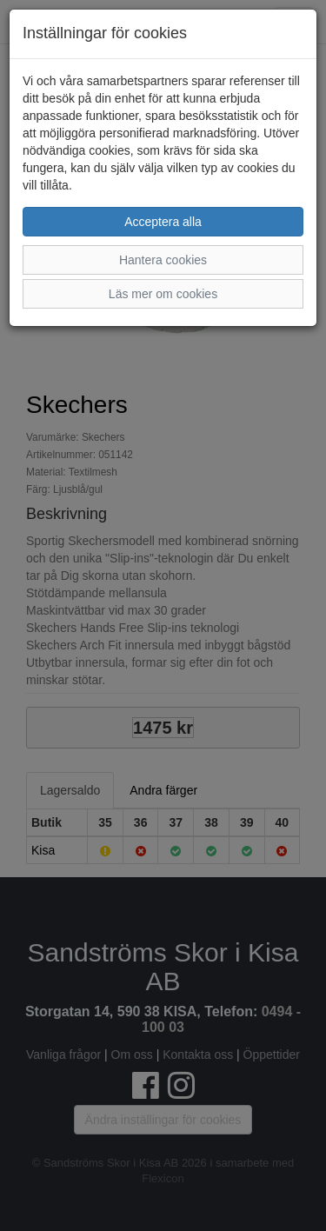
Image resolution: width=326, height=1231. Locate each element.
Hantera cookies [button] (163, 260)
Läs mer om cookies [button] (163, 294)
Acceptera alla (163, 222)
